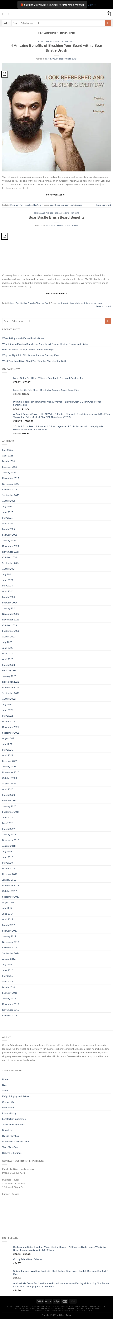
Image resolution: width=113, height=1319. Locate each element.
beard (52, 205)
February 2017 (9, 930)
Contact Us (8, 1102)
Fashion (50, 213)
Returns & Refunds (11, 1152)
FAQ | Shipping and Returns (16, 1096)
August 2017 (9, 902)
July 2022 (7, 704)
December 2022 (10, 681)
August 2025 (9, 500)
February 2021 (9, 761)
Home (5, 1079)
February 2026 (9, 466)
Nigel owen (71, 59)
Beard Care (43, 41)
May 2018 (7, 862)
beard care (59, 205)
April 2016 (7, 981)
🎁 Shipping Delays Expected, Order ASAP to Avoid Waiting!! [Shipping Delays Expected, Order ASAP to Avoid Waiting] (52, 4)
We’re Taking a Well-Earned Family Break (23, 338)
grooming (98, 303)
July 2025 (7, 506)
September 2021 (10, 732)
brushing (78, 205)
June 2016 (7, 970)
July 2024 (7, 574)
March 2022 (8, 721)
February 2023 (9, 670)
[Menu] (4, 14)
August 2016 (9, 958)
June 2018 (7, 857)
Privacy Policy (9, 1113)
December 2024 (10, 546)
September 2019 (10, 811)
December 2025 (10, 478)
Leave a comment (103, 205)
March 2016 (8, 987)
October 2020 (9, 778)
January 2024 (9, 608)
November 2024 (10, 551)
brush (71, 205)
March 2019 (8, 828)
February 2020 (9, 800)
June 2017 (7, 913)
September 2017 (10, 896)
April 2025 (7, 523)
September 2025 (10, 495)
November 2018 (10, 840)
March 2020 (8, 794)
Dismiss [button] (92, 4)
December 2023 (10, 613)
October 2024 (9, 557)
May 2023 (7, 653)
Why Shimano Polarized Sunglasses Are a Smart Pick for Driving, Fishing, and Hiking (45, 343)
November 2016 (10, 941)
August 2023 (9, 636)
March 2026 (8, 461)
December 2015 (10, 1004)
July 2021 (7, 744)
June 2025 (7, 512)
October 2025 (9, 489)
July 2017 (7, 907)
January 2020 (9, 806)
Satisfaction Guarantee (14, 1118)
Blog (4, 1085)
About (5, 1090)
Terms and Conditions (13, 1124)
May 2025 (7, 517)
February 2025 (9, 534)
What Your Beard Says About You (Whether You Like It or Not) (34, 360)
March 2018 (8, 868)
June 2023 (7, 647)
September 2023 (10, 630)
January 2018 (9, 879)
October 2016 (9, 947)
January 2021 (9, 766)
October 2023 (9, 625)
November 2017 (10, 885)
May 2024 (7, 585)
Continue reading (56, 194)
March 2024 (8, 597)
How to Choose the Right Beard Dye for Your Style (28, 349)
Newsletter (8, 1130)
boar (67, 205)
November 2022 (10, 687)
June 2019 (7, 817)
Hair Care (70, 41)
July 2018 (7, 851)
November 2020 (10, 772)
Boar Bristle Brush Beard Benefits (56, 217)
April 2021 (7, 755)
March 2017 (8, 924)
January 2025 (9, 540)
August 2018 (9, 845)
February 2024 (9, 602)
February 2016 (9, 992)
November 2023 (10, 619)
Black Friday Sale (10, 1135)
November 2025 (10, 483)
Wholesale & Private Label (15, 1141)
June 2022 (7, 710)
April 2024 (7, 591)
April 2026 (7, 455)
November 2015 (10, 1009)
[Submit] (108, 23)
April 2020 (7, 789)
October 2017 (9, 890)
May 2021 (7, 749)
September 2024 (10, 563)
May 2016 (7, 975)
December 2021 (10, 727)
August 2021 (9, 738)
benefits (66, 303)
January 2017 (9, 936)
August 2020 (9, 783)
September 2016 (10, 953)
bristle (77, 303)
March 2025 (8, 529)
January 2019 (9, 834)
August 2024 (9, 568)
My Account (8, 1107)
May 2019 (7, 823)
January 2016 (9, 998)
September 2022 (10, 693)
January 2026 (9, 472)
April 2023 (7, 659)
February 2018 (9, 874)
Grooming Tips (57, 41)
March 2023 (8, 664)
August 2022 (9, 698)
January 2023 (9, 676)
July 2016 (7, 964)
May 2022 (7, 715)
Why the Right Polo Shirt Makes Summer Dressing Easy (30, 355)
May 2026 (7, 449)
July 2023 (7, 642)
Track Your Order (11, 1147)
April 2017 (7, 919)
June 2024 (7, 580)
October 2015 (9, 1015)
